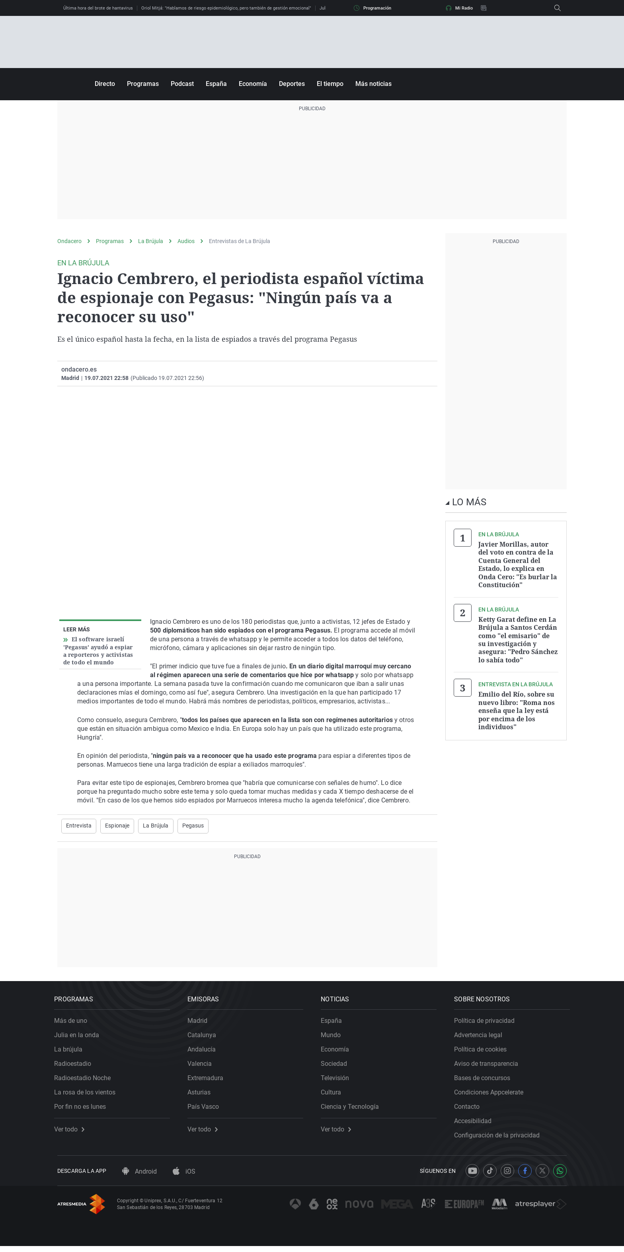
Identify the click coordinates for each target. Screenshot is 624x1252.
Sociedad (337, 1066)
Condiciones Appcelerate (491, 1095)
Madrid (201, 1023)
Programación (372, 8)
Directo (105, 84)
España (216, 84)
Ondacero (69, 241)
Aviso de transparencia (489, 1066)
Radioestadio (75, 1066)
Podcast (182, 84)
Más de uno (73, 1023)
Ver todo (72, 1132)
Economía (253, 84)
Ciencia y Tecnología (353, 1109)
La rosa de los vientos (88, 1095)
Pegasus (193, 826)
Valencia (203, 1066)
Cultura (334, 1095)
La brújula (71, 1052)
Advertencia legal (481, 1038)
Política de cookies (483, 1052)
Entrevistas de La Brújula (239, 241)
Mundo (334, 1038)
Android (139, 1177)
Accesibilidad (476, 1123)
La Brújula (150, 241)
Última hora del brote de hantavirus (98, 8)
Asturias (202, 1095)
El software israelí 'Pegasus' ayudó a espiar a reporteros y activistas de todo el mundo (98, 650)
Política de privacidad (487, 1023)
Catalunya (205, 1038)
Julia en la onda (79, 1038)
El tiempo (330, 84)
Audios (186, 241)
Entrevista (79, 826)
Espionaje (117, 826)
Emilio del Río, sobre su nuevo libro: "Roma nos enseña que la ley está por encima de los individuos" (516, 708)
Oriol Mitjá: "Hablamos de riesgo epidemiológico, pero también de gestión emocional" (226, 8)
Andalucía (205, 1052)
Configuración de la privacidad (500, 1138)
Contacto (470, 1109)
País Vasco (206, 1109)
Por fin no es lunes (83, 1109)
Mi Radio (459, 8)
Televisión (338, 1081)
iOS (184, 1177)
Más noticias (373, 84)
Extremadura (208, 1081)
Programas (143, 84)
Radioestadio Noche (85, 1081)
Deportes (292, 84)
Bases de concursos (485, 1081)
